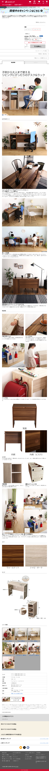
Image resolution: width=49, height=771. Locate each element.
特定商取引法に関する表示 (41, 762)
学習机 (38, 7)
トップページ (3, 7)
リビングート (5, 719)
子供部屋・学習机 (32, 7)
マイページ (15, 756)
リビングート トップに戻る (41, 50)
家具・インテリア (23, 7)
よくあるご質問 (28, 756)
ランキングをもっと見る (44, 738)
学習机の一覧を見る (42, 53)
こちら (16, 766)
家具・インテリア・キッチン (13, 7)
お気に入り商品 (5, 754)
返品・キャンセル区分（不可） (17, 693)
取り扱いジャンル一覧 (7, 758)
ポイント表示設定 (16, 758)
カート (14, 754)
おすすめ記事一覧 (16, 752)
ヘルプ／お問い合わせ (30, 752)
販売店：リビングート (40, 22)
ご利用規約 (38, 752)
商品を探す (4, 752)
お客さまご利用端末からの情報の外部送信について (41, 758)
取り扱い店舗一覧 (6, 760)
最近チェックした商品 (7, 756)
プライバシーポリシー (40, 754)
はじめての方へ (28, 758)
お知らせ (27, 754)
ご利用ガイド (16, 760)
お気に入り (26, 47)
